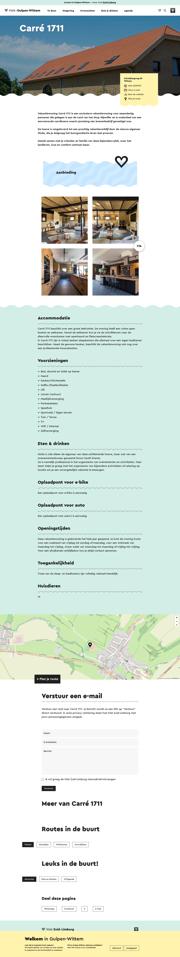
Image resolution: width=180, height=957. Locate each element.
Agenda (128, 11)
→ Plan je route (47, 679)
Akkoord (116, 948)
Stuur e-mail (134, 90)
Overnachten (87, 11)
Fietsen (28, 845)
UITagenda (69, 879)
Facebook (69, 909)
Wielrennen (61, 845)
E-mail (98, 909)
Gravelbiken (80, 845)
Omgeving (68, 11)
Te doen (51, 11)
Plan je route (134, 99)
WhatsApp (49, 909)
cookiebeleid (91, 947)
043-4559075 (134, 86)
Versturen (48, 788)
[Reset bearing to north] (177, 625)
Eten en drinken (48, 879)
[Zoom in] (177, 617)
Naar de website (136, 94)
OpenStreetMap (165, 678)
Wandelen (44, 845)
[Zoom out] (177, 621)
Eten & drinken (109, 11)
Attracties (29, 879)
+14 (139, 246)
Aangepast (131, 948)
